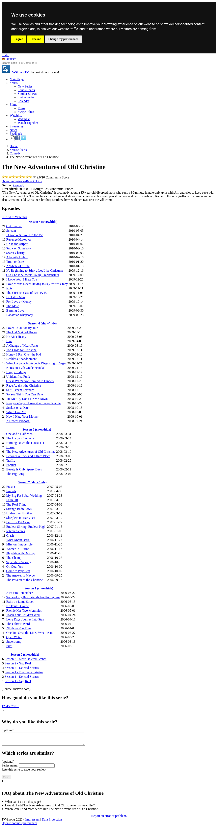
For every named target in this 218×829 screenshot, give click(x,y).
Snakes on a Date (17, 407)
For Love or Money (19, 301)
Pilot (9, 646)
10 (17, 706)
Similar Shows (27, 93)
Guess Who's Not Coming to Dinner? (30, 381)
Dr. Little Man (15, 297)
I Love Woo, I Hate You (21, 279)
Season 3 (36, 429)
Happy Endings (16, 372)
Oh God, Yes (14, 566)
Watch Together (28, 122)
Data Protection (52, 822)
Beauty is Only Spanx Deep (24, 469)
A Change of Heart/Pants (22, 345)
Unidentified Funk (18, 376)
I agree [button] (19, 39)
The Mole (12, 306)
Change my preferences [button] (63, 39)
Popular (11, 465)
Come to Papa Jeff (18, 571)
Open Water (14, 637)
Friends (11, 491)
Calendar (23, 101)
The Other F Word (18, 624)
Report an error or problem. (109, 818)
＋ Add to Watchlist (14, 217)
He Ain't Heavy (16, 336)
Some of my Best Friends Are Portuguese (33, 597)
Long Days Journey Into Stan (25, 619)
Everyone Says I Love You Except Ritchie (33, 403)
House (10, 447)
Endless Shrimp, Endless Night (26, 526)
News (13, 130)
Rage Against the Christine (23, 385)
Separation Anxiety (18, 562)
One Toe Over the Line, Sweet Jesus (29, 632)
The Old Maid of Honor (21, 332)
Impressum (32, 822)
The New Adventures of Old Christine (30, 451)
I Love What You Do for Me (24, 235)
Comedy (15, 153)
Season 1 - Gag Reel (18, 681)
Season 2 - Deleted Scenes (22, 667)
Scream (11, 230)
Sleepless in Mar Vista (20, 517)
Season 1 (39, 588)
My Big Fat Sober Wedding (24, 495)
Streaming (16, 126)
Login (5, 55)
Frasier (10, 486)
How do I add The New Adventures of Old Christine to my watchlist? (50, 807)
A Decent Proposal (18, 421)
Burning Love (15, 310)
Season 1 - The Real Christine (24, 672)
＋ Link (37, 181)
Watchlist (16, 115)
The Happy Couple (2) (20, 438)
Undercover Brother (19, 513)
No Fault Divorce (17, 606)
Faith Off (12, 500)
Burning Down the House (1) (25, 442)
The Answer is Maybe (20, 575)
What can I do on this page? (23, 804)
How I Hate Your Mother (22, 416)
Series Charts (26, 90)
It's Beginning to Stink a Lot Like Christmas (34, 270)
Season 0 (24, 654)
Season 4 (42, 323)
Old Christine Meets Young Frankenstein (32, 275)
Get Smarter (14, 226)
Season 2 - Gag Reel (18, 663)
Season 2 (32, 482)
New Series (25, 86)
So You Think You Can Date (24, 394)
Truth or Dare (15, 261)
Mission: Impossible (19, 544)
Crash (10, 535)
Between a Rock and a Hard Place (28, 456)
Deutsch (9, 58)
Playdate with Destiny (20, 553)
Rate (29, 181)
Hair (9, 341)
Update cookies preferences (19, 825)
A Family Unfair (17, 257)
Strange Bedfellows (19, 509)
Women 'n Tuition (17, 549)
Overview (8, 181)
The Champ (13, 557)
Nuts (9, 288)
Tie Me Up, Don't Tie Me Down (27, 398)
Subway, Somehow (18, 248)
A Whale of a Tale (18, 266)
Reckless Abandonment (21, 359)
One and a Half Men (19, 434)
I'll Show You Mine (18, 628)
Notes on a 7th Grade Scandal (25, 367)
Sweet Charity (15, 252)
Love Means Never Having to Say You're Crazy (37, 284)
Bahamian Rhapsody (19, 315)
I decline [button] (35, 39)
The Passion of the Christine (24, 580)
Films (13, 104)
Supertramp (13, 641)
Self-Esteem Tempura (20, 390)
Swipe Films (26, 112)
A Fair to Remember (19, 592)
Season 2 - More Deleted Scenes (26, 659)
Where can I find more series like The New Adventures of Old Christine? (52, 811)
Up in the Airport (17, 244)
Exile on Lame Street (20, 601)
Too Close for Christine (21, 350)
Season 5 (43, 221)
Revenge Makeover (18, 239)
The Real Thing (16, 504)
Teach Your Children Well (23, 615)
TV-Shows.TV (15, 72)
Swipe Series (26, 97)
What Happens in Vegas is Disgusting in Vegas (36, 363)
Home (14, 146)
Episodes (20, 181)
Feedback (16, 133)
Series (14, 82)
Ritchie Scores (15, 531)
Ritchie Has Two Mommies (24, 610)
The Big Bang (15, 474)
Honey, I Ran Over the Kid (23, 354)
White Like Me (16, 412)
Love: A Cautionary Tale (22, 328)
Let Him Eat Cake (18, 522)
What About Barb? (18, 540)
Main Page (17, 79)
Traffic (10, 460)
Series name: (10, 768)
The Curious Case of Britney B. (26, 292)
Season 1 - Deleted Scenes (22, 676)
